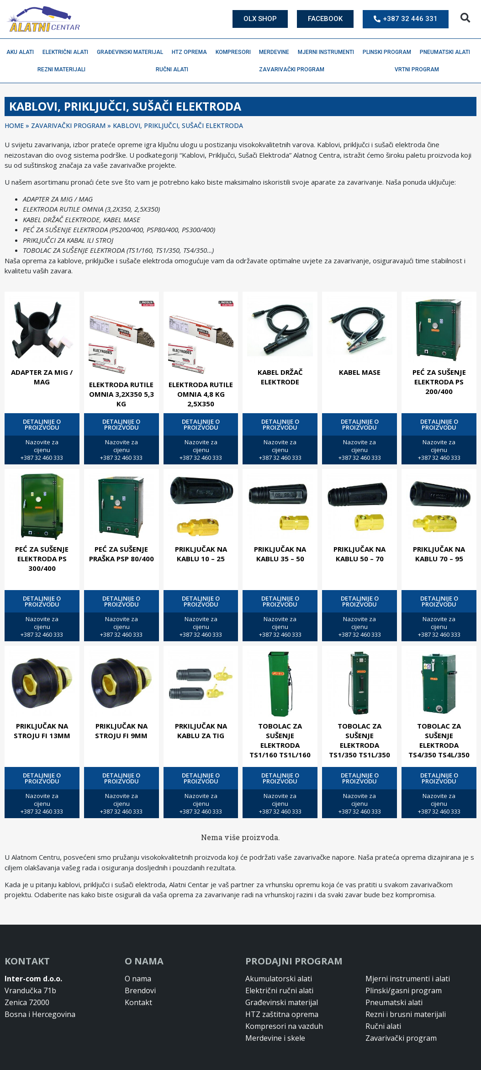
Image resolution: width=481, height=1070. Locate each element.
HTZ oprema (191, 52)
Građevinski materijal (132, 52)
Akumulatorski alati (278, 979)
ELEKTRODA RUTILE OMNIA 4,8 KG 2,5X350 (201, 394)
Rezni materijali (63, 69)
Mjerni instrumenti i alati (407, 979)
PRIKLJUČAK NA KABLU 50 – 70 (359, 553)
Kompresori (235, 52)
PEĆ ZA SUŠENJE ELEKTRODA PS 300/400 (42, 558)
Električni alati (67, 52)
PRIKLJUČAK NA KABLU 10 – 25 (201, 553)
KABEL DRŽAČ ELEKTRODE (280, 376)
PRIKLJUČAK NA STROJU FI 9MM (121, 730)
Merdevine (276, 52)
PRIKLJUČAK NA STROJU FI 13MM (42, 730)
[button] (465, 18)
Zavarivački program (294, 69)
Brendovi (140, 990)
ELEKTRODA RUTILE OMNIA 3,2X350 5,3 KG (121, 394)
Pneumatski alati (447, 52)
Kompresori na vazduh (284, 1026)
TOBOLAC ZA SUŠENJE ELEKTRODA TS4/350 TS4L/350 (439, 740)
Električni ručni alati (279, 990)
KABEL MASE (360, 372)
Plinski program (389, 52)
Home (14, 125)
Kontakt (138, 1002)
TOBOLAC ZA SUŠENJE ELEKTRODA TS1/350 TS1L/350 (359, 740)
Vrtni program (419, 69)
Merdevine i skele (275, 1038)
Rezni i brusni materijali (405, 1014)
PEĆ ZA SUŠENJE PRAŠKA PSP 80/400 (121, 553)
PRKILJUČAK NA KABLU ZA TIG (201, 730)
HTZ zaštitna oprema (281, 1014)
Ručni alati (174, 69)
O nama (138, 979)
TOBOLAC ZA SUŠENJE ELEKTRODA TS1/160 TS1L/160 (280, 740)
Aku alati (22, 52)
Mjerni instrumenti (328, 52)
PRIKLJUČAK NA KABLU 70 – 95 (439, 553)
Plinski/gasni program (403, 990)
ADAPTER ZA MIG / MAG (42, 376)
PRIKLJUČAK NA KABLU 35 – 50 (280, 553)
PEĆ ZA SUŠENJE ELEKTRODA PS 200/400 (439, 381)
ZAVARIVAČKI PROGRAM (68, 125)
